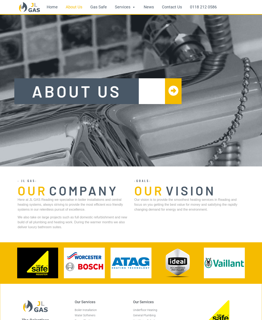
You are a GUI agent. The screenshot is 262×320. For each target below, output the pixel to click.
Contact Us (172, 7)
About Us (74, 7)
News (149, 7)
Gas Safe (98, 7)
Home (52, 7)
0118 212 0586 (203, 7)
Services (125, 7)
